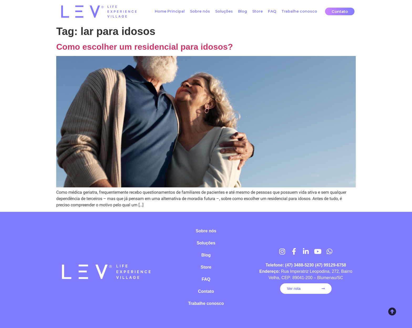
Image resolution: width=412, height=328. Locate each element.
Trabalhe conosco (299, 11)
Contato (206, 291)
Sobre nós (200, 11)
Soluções (224, 11)
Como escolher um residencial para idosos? (144, 47)
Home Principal (170, 11)
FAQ (272, 11)
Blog (242, 11)
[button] (339, 11)
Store (257, 11)
